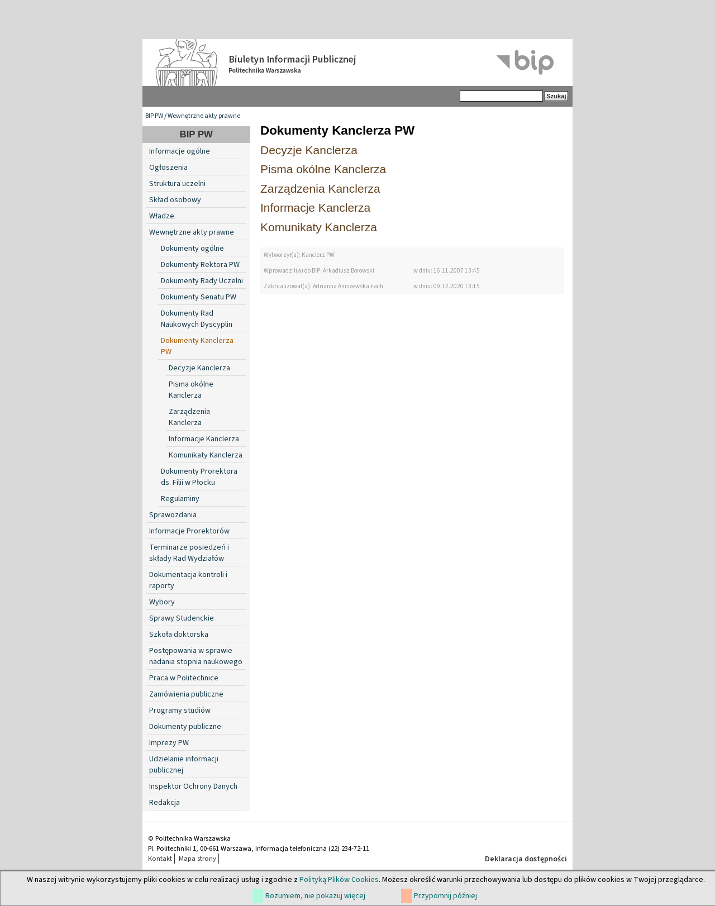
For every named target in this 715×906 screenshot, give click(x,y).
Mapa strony (197, 858)
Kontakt (160, 858)
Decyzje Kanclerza (199, 368)
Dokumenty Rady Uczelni (202, 281)
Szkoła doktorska (178, 634)
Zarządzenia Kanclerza (189, 417)
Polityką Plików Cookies (339, 879)
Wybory (162, 602)
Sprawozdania (173, 515)
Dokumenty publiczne (185, 726)
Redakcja (164, 802)
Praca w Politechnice (183, 678)
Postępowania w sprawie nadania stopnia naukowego (195, 656)
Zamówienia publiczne (186, 694)
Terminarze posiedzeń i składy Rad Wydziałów (189, 553)
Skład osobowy (175, 200)
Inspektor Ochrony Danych (193, 786)
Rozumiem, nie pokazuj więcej (315, 896)
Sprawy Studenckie (181, 618)
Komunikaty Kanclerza (205, 455)
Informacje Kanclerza (204, 439)
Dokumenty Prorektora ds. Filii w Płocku (199, 477)
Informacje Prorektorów (189, 531)
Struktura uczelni (177, 183)
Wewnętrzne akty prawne (204, 116)
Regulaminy (180, 498)
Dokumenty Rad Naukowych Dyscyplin (196, 319)
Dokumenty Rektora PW (200, 264)
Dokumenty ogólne (192, 248)
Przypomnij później (445, 896)
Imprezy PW (169, 742)
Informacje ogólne (179, 151)
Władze (161, 216)
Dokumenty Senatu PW (198, 297)
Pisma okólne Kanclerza (191, 390)
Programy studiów (180, 710)
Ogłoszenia (168, 167)
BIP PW (154, 116)
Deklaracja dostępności (526, 859)
